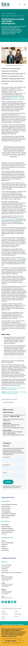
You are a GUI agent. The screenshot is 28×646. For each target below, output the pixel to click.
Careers (16, 616)
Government (4, 548)
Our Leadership (5, 567)
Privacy (16, 611)
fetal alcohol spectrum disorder (15, 97)
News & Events (11, 13)
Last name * (6, 465)
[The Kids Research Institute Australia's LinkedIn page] (15, 602)
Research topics (5, 517)
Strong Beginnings (6, 512)
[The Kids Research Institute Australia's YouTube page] (12, 602)
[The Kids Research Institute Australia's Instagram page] (6, 602)
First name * (6, 457)
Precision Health (5, 510)
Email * (5, 472)
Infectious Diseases (6, 508)
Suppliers (3, 546)
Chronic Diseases (5, 506)
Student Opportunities (7, 532)
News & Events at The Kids (8, 16)
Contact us (4, 534)
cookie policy (12, 636)
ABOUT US (4, 562)
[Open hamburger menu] (24, 5)
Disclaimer (3, 611)
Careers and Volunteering (7, 530)
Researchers (4, 544)
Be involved (5, 521)
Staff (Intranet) (5, 550)
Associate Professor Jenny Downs (12, 218)
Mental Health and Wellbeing (8, 513)
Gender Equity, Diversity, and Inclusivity (11, 572)
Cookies (3, 616)
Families (3, 541)
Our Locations (5, 570)
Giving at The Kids (5, 526)
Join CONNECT (5, 524)
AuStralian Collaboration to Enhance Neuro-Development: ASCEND (13, 392)
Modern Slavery (18, 614)
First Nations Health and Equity (9, 504)
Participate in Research (7, 528)
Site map (3, 618)
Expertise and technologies (8, 515)
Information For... (7, 538)
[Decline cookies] (23, 641)
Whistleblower (4, 614)
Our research (5, 501)
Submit (8, 482)
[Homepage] (5, 4)
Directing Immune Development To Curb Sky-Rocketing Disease (13, 388)
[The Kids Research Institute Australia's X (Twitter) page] (9, 602)
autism (18, 259)
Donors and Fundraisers (7, 542)
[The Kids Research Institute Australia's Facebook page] (2, 602)
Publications (4, 569)
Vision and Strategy (6, 565)
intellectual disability (18, 99)
